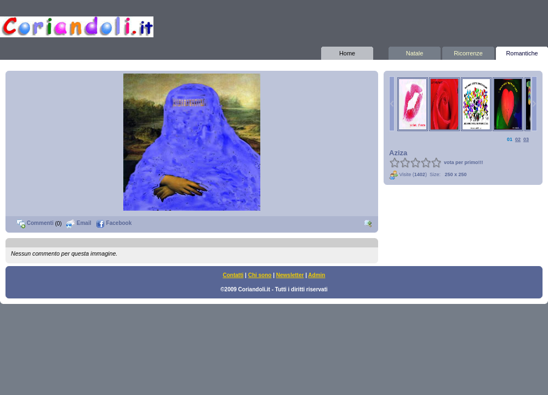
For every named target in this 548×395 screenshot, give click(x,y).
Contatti (233, 275)
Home (347, 52)
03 (526, 139)
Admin (316, 275)
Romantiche (522, 52)
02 (518, 139)
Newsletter (290, 275)
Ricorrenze (468, 52)
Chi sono (260, 275)
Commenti (35, 223)
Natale (415, 52)
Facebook (114, 223)
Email (78, 223)
